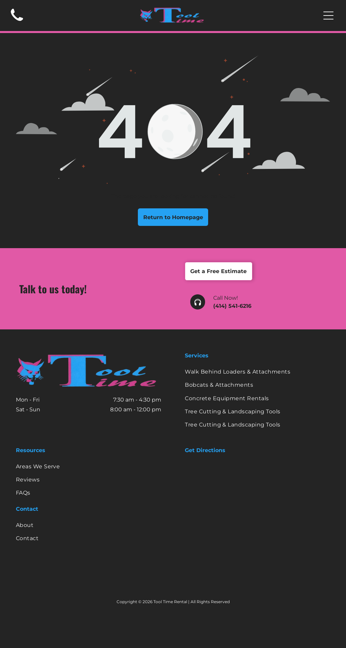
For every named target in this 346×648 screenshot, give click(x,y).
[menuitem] (257, 371)
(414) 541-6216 (232, 306)
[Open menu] (328, 15)
